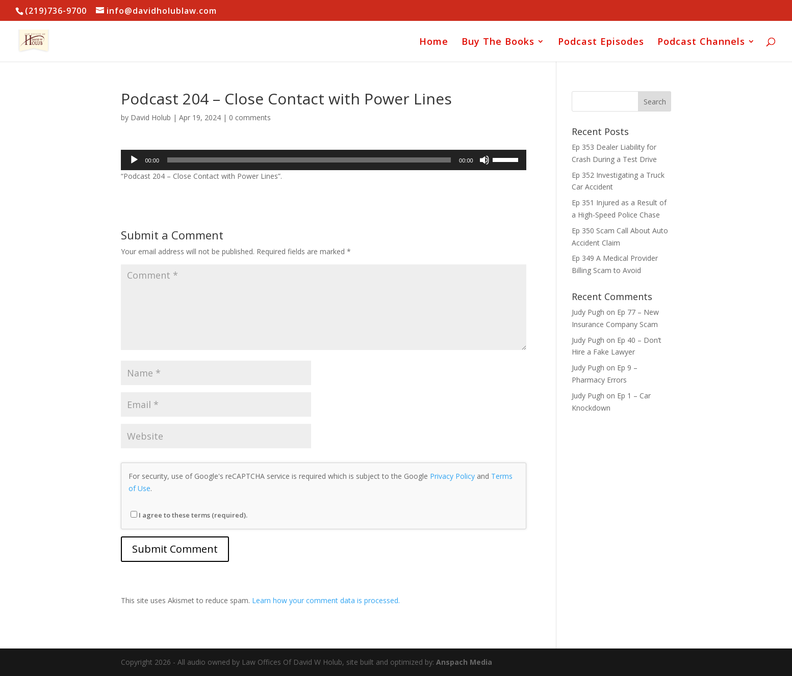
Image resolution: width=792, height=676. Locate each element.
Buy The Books (498, 42)
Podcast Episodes (601, 42)
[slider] (309, 160)
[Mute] (484, 160)
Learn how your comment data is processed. (326, 600)
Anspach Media (464, 662)
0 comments (250, 117)
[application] (323, 160)
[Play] (134, 160)
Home (433, 42)
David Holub (151, 117)
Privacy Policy (452, 476)
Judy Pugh (588, 312)
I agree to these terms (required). (189, 515)
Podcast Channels (701, 42)
